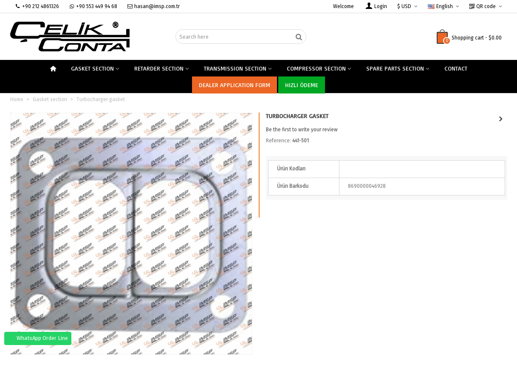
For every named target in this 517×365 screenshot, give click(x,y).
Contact (455, 68)
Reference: (278, 141)
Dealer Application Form (234, 84)
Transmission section (235, 68)
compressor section (316, 68)
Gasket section (92, 68)
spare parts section (395, 68)
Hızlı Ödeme (301, 84)
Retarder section (159, 68)
